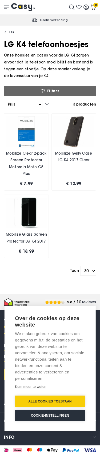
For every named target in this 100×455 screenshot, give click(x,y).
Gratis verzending (54, 20)
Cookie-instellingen (50, 415)
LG (11, 32)
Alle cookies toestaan (49, 401)
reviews (89, 302)
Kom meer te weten (30, 387)
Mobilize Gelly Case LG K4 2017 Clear (73, 157)
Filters (50, 91)
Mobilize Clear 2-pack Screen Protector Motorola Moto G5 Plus (26, 163)
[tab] (50, 437)
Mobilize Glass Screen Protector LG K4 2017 (26, 238)
